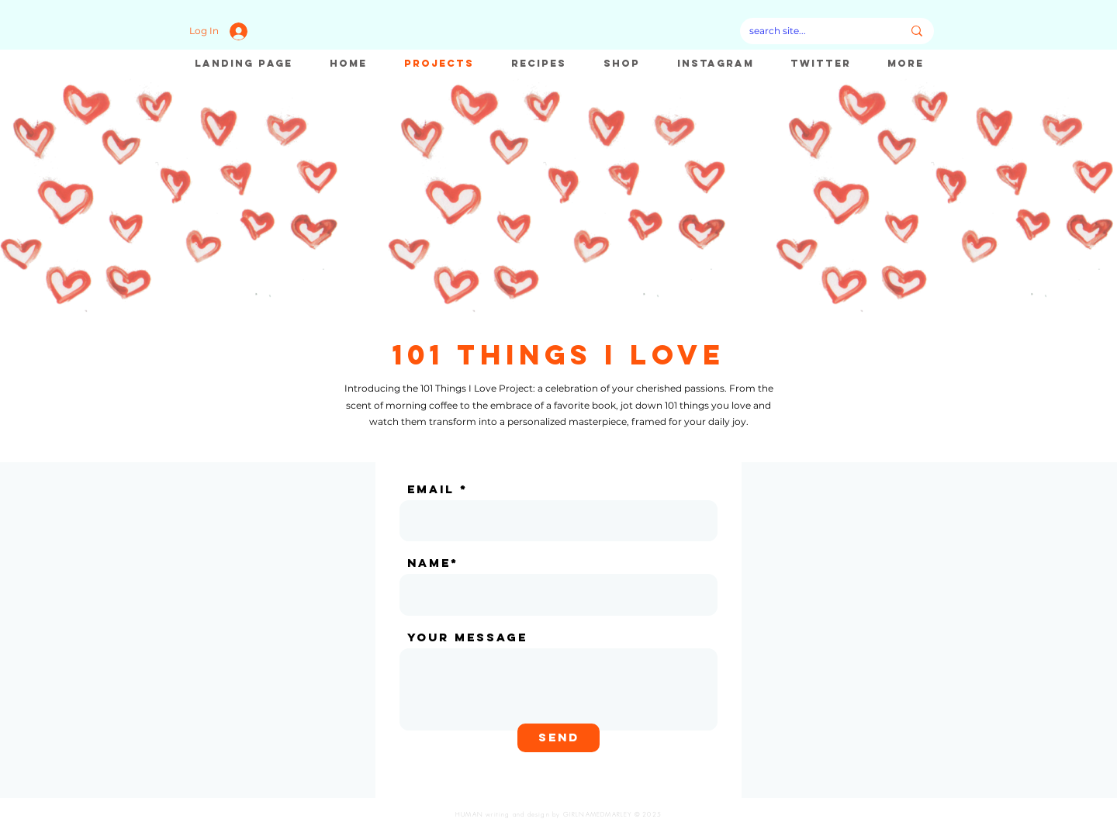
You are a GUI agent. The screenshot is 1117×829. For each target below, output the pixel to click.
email (431, 489)
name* (432, 563)
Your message (467, 637)
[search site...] (814, 31)
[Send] (558, 738)
